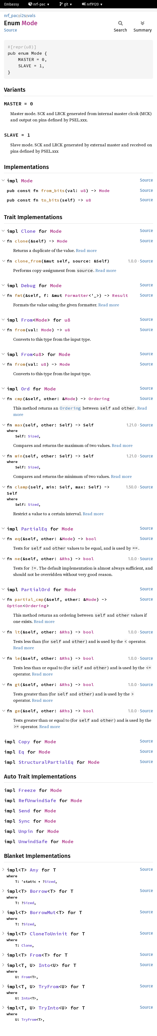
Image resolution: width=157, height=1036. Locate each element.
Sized (33, 436)
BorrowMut (43, 912)
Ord (25, 389)
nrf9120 (91, 4)
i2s (23, 15)
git (64, 4)
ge (17, 710)
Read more (86, 250)
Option (15, 605)
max (19, 424)
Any (34, 870)
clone (21, 241)
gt (17, 684)
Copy (24, 742)
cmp (19, 398)
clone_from (28, 261)
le (17, 658)
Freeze (27, 790)
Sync (24, 821)
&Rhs (65, 558)
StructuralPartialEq (45, 762)
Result (120, 295)
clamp (21, 486)
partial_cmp (29, 599)
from (20, 329)
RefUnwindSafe (37, 800)
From (27, 320)
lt (17, 632)
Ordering (99, 398)
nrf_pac (11, 15)
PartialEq (34, 529)
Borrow (38, 891)
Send (24, 811)
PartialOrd (35, 589)
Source (10, 30)
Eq (21, 752)
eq (17, 538)
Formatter (77, 295)
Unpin (25, 831)
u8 (83, 190)
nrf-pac (37, 4)
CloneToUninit (48, 934)
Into (44, 965)
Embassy (11, 4)
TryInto (48, 1008)
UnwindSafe (32, 841)
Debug (28, 285)
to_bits (50, 200)
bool (91, 538)
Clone (28, 231)
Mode (27, 181)
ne (17, 558)
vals (31, 15)
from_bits (53, 190)
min (19, 455)
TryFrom (48, 986)
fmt (19, 295)
